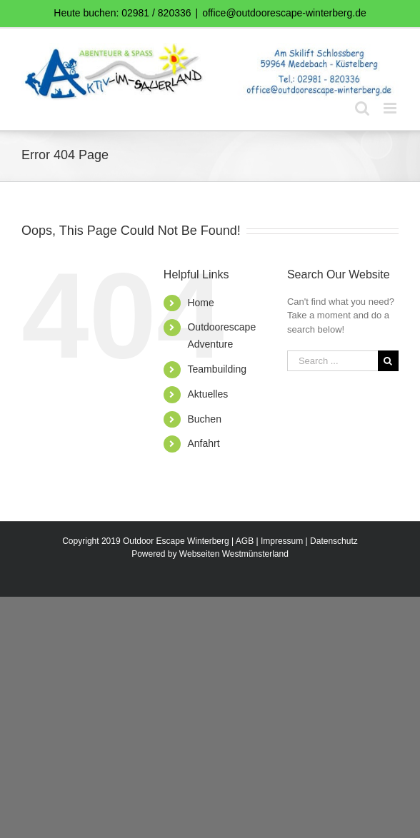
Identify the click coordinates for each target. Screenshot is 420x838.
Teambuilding (216, 369)
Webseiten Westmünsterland (234, 554)
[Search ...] (332, 360)
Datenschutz (334, 541)
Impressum (282, 541)
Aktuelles (207, 394)
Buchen (204, 419)
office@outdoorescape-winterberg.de (284, 13)
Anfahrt (203, 443)
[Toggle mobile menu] (391, 108)
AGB (245, 541)
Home (200, 302)
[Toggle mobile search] (362, 108)
